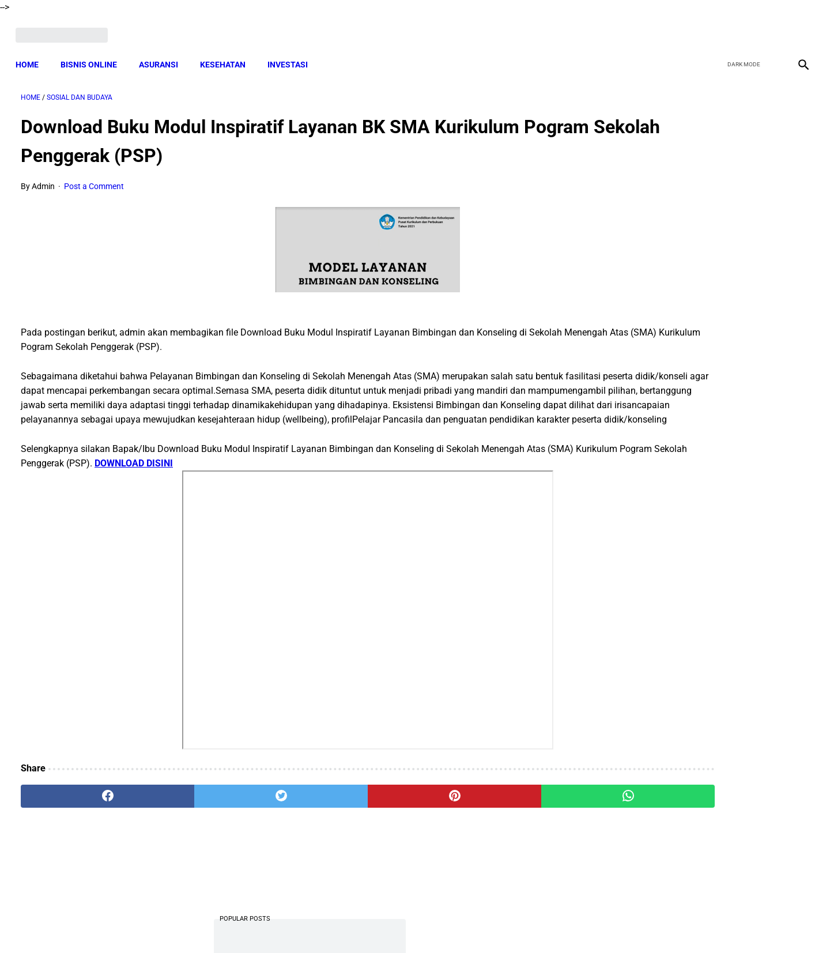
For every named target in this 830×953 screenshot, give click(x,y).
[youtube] (769, 27)
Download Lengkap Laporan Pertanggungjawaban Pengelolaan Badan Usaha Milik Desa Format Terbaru (700, 228)
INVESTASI (293, 51)
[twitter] (742, 27)
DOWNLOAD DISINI (275, 485)
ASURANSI (163, 51)
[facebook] (715, 27)
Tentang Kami (565, 923)
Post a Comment (94, 178)
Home (32, 51)
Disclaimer (408, 923)
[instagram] (796, 27)
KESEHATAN (228, 51)
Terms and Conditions (279, 923)
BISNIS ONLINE (94, 51)
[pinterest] (352, 818)
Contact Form (504, 923)
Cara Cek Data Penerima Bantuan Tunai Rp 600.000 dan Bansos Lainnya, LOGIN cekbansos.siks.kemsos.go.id (696, 674)
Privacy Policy (354, 923)
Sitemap (453, 923)
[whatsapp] (485, 818)
